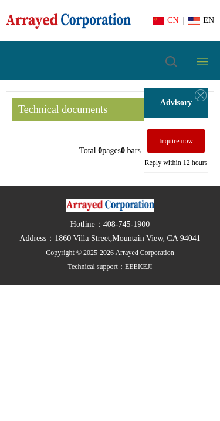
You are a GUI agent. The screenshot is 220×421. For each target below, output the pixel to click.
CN (165, 20)
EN (201, 20)
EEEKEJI (139, 267)
